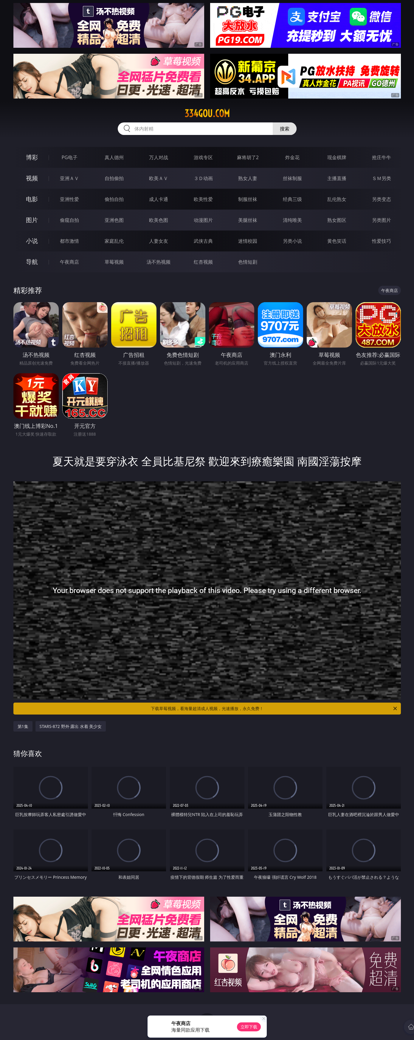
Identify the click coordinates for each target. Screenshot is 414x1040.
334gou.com (207, 113)
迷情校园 (247, 241)
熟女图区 (336, 220)
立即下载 (249, 1027)
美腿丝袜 (247, 220)
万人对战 (158, 157)
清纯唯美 (292, 220)
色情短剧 (247, 262)
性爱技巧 (381, 241)
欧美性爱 (203, 199)
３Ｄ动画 (203, 178)
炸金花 (292, 157)
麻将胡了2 (248, 157)
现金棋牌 (336, 157)
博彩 (32, 157)
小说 (32, 241)
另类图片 (381, 220)
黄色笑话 (336, 241)
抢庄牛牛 (381, 157)
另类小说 (292, 241)
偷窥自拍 (69, 220)
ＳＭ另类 (381, 178)
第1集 (23, 726)
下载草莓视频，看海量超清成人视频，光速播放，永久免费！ (274, 708)
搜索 (284, 128)
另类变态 (381, 199)
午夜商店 (69, 262)
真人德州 (114, 157)
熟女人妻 (247, 178)
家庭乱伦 (114, 241)
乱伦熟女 (336, 199)
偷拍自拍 (114, 199)
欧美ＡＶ (158, 178)
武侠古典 (203, 241)
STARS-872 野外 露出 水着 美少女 (71, 726)
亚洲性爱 (69, 199)
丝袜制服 (292, 178)
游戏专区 (203, 157)
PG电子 (69, 157)
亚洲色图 (114, 220)
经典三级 (292, 199)
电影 (32, 199)
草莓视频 (114, 262)
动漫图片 (203, 220)
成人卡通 (158, 199)
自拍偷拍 (114, 178)
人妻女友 (158, 241)
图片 (32, 220)
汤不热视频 (158, 262)
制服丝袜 (247, 199)
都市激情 (69, 241)
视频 (32, 178)
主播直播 (336, 178)
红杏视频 (203, 262)
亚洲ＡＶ (69, 178)
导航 (32, 262)
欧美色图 (158, 220)
